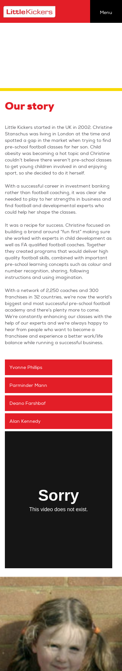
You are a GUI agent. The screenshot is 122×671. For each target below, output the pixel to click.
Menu (106, 12)
